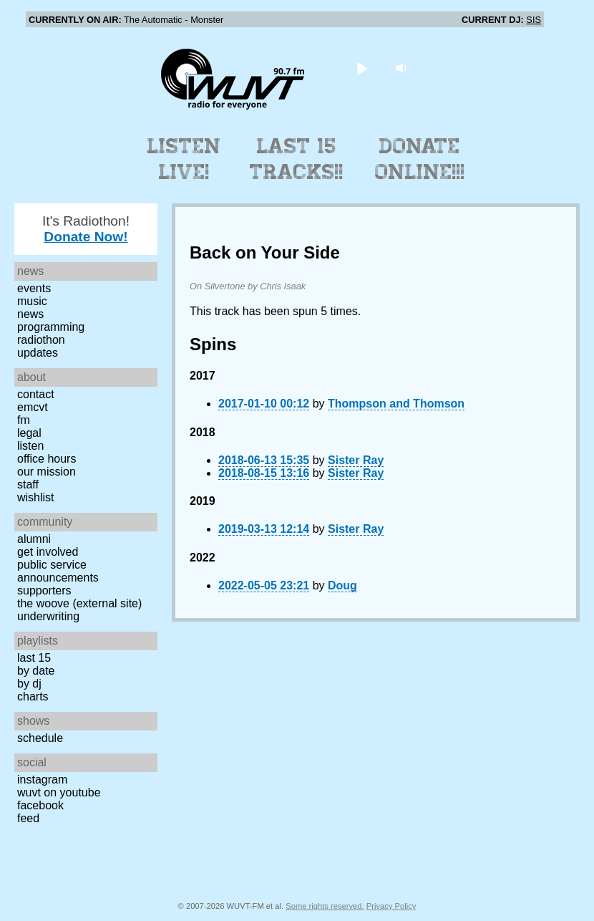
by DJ (29, 684)
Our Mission (46, 472)
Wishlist (35, 497)
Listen (30, 446)
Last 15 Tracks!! (297, 159)
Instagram (42, 779)
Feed (28, 818)
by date (35, 671)
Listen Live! (184, 159)
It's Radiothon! (86, 228)
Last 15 (34, 658)
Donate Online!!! (420, 159)
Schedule (40, 738)
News (30, 314)
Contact (35, 394)
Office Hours (46, 459)
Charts (33, 696)
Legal (29, 433)
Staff (28, 484)
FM (23, 420)
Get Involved (47, 552)
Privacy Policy (391, 906)
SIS (533, 19)
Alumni (34, 539)
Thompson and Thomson (396, 403)
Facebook (40, 805)
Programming (50, 327)
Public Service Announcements (58, 571)
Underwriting (48, 616)
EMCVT (32, 407)
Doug (342, 585)
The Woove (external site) (79, 603)
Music (32, 301)
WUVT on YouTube (59, 792)
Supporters (44, 590)
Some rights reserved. (325, 906)
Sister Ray (356, 460)
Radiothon (41, 340)
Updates (37, 353)
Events (34, 288)
